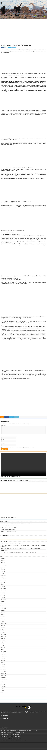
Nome (2, 672)
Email (2, 676)
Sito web (2, 680)
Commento (3, 662)
